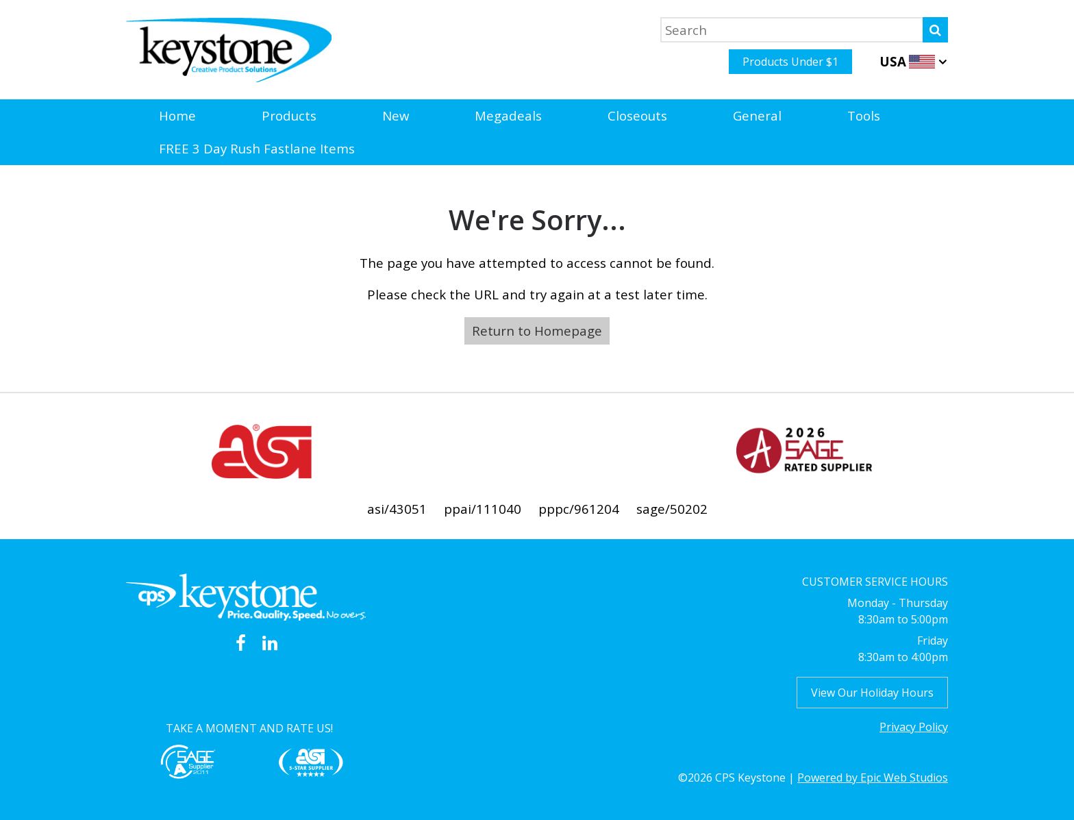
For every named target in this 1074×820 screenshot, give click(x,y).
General (757, 115)
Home (177, 115)
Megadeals (508, 115)
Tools (863, 115)
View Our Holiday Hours (872, 692)
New (395, 115)
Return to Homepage (537, 330)
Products (289, 115)
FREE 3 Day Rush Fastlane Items (257, 148)
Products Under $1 (790, 61)
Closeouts (637, 115)
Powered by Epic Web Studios (872, 777)
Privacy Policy (913, 726)
